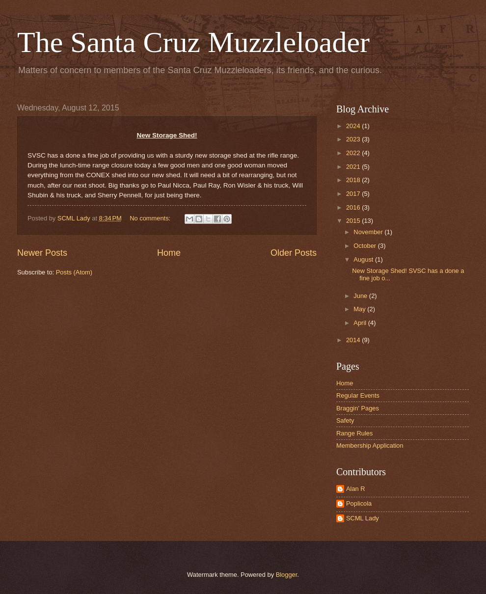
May (360, 309)
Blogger (286, 574)
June (361, 295)
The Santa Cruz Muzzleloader (193, 42)
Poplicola (359, 503)
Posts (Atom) (74, 272)
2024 (354, 126)
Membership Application (370, 445)
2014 (354, 340)
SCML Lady (362, 518)
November (368, 232)
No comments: (151, 218)
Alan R (355, 488)
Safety (345, 420)
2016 (354, 207)
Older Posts (293, 253)
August (364, 259)
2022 (354, 153)
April (360, 322)
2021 (354, 166)
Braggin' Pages (357, 408)
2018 (354, 180)
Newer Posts (42, 253)
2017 (354, 193)
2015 (354, 220)
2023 (354, 139)
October (365, 245)
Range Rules (354, 433)
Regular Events (357, 395)
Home (169, 253)
